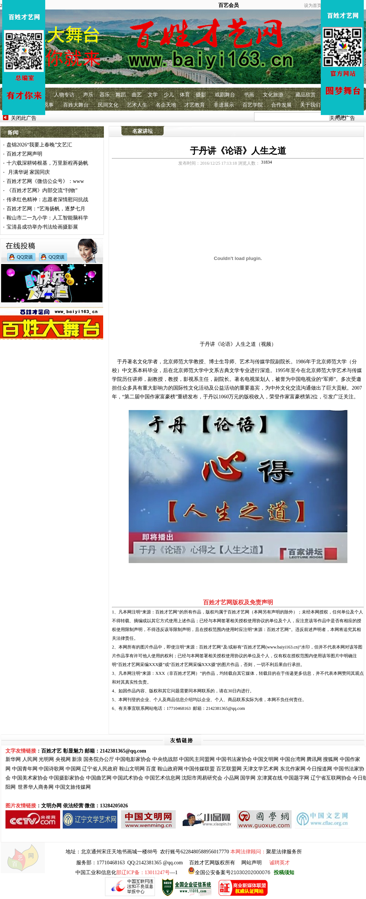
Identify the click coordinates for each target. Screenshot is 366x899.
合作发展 (281, 105)
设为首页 (313, 5)
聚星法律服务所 (284, 851)
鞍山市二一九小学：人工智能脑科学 (47, 218)
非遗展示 (224, 105)
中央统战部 (165, 759)
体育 (185, 94)
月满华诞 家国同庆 (28, 172)
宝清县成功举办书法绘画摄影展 (42, 227)
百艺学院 (252, 105)
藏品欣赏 (305, 94)
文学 (153, 94)
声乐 (88, 94)
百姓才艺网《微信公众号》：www (45, 181)
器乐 (105, 94)
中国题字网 (296, 778)
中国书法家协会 (234, 759)
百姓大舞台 (76, 105)
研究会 (214, 778)
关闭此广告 (23, 118)
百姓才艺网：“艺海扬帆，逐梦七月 (46, 208)
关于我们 (310, 105)
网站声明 (251, 862)
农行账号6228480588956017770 (194, 851)
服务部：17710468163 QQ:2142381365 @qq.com (129, 862)
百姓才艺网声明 (24, 154)
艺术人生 (137, 105)
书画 (249, 94)
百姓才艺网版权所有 (212, 862)
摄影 (201, 94)
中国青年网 (25, 769)
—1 (147, 872)
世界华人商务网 (36, 787)
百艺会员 (228, 5)
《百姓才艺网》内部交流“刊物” (42, 190)
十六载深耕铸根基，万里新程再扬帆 (47, 163)
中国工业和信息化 (95, 872)
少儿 (169, 94)
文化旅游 (273, 94)
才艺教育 (194, 105)
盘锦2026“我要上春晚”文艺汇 (39, 145)
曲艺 (137, 94)
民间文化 (108, 105)
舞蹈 (121, 94)
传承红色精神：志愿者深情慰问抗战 (47, 199)
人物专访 (64, 94)
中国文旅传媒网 (73, 787)
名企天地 (166, 105)
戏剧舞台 (225, 94)
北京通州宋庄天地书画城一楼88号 (119, 851)
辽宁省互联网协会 (331, 778)
